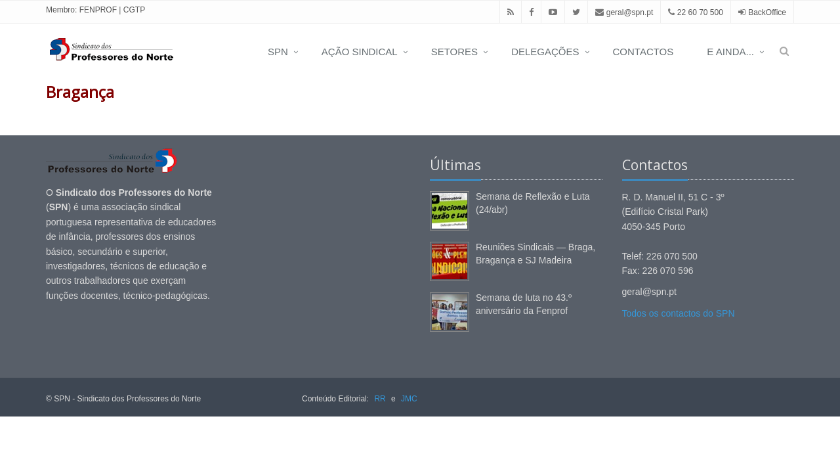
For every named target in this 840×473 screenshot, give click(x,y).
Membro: (61, 9)
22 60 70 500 (695, 12)
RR (379, 398)
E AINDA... (730, 51)
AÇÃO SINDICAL (360, 51)
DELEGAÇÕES (545, 51)
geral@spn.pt (624, 12)
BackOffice (767, 12)
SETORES (454, 51)
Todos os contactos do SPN (678, 313)
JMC (409, 398)
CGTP (134, 9)
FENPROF (98, 9)
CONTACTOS (643, 51)
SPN (278, 51)
